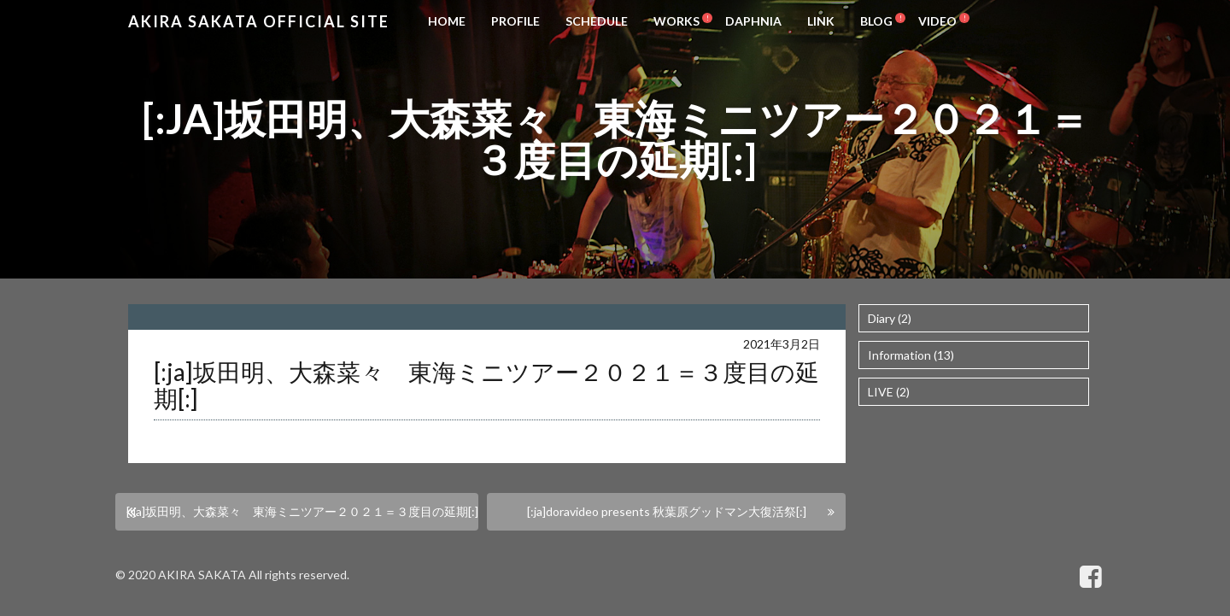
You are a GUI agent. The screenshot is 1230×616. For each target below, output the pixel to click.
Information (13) (911, 355)
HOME (447, 21)
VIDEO (937, 21)
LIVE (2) (889, 391)
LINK (821, 21)
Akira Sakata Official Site (259, 21)
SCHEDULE (596, 21)
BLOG (876, 21)
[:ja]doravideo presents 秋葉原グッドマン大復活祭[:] (666, 511)
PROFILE (515, 21)
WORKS (676, 21)
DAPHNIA (753, 21)
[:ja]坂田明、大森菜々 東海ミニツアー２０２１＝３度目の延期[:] (302, 511)
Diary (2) (889, 318)
